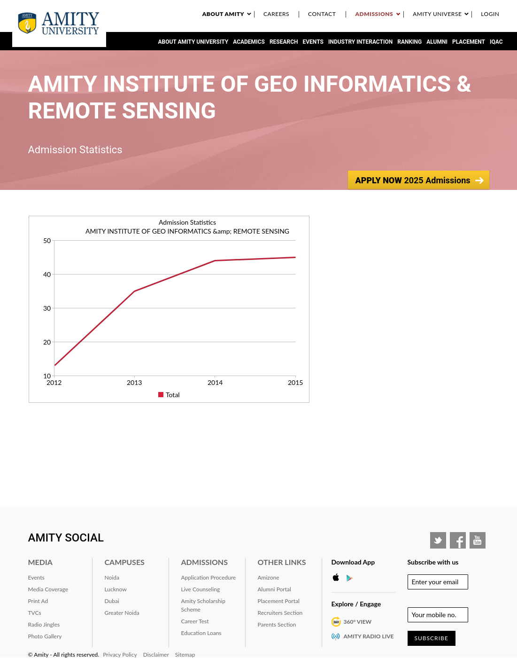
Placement (468, 42)
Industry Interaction (360, 42)
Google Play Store (353, 577)
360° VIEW (358, 621)
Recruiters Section (280, 612)
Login (490, 13)
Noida (112, 577)
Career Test (195, 621)
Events (313, 42)
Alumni (437, 42)
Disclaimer (156, 654)
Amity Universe (437, 13)
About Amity (223, 13)
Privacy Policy (120, 654)
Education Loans (201, 632)
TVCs (34, 612)
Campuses (125, 561)
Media (40, 561)
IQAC (496, 42)
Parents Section (277, 624)
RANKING (409, 42)
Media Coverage (48, 589)
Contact (322, 13)
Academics (249, 42)
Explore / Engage (356, 604)
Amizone (268, 577)
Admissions (374, 13)
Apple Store (338, 577)
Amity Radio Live (369, 636)
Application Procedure (208, 577)
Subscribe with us (433, 562)
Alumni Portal (274, 589)
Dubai (112, 600)
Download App (353, 562)
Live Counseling (200, 589)
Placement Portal (279, 600)
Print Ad (38, 600)
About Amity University (193, 42)
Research (284, 42)
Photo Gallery (45, 636)
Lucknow (116, 589)
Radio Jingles (44, 624)
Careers (276, 13)
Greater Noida (122, 612)
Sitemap (185, 654)
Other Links (282, 561)
